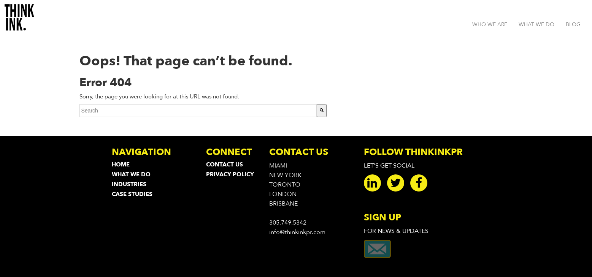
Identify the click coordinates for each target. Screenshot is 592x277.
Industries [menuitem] (129, 184)
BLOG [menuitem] (573, 24)
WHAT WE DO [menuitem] (536, 24)
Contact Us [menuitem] (224, 164)
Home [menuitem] (121, 164)
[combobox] (198, 110)
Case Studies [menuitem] (132, 194)
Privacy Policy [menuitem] (230, 174)
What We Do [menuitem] (131, 174)
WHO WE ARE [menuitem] (489, 24)
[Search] (322, 110)
